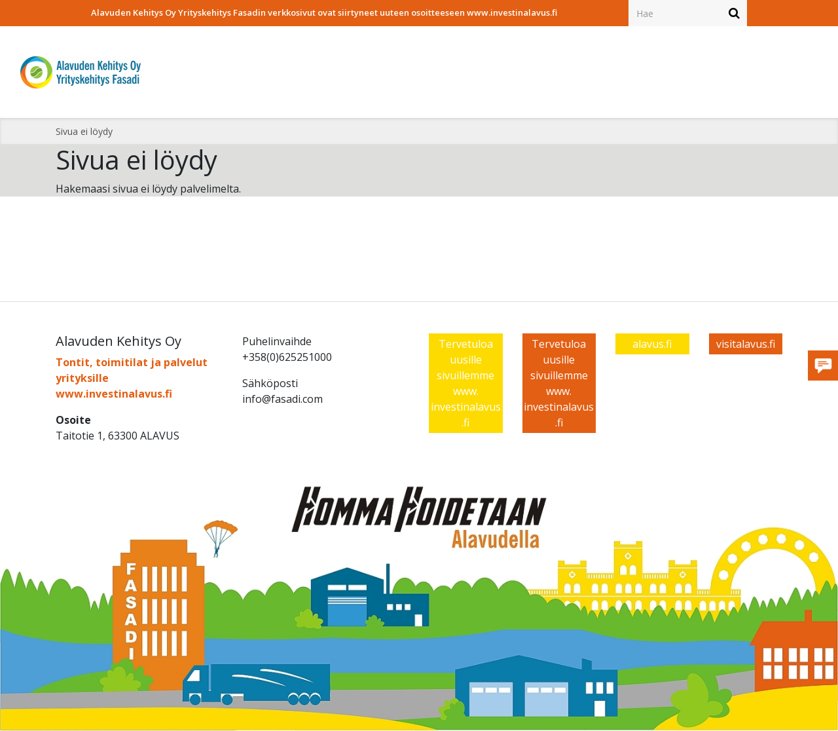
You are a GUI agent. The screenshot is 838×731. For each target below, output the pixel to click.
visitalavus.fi (745, 344)
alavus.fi (652, 344)
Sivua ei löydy (84, 131)
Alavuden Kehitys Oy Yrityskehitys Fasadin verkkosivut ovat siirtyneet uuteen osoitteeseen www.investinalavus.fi (324, 12)
